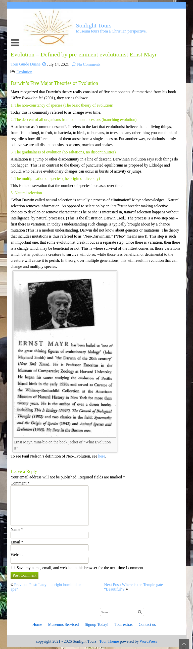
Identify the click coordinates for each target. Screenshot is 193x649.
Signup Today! (96, 624)
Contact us (147, 624)
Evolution (24, 72)
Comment (20, 483)
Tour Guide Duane (25, 64)
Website (17, 555)
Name (17, 529)
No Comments (89, 64)
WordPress (148, 641)
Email (17, 542)
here (101, 456)
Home (37, 624)
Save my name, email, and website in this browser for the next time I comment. (80, 568)
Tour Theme (109, 641)
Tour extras (124, 624)
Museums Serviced (63, 624)
